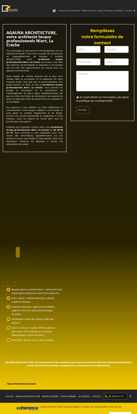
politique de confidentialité (96, 100)
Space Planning (68, 396)
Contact (96, 396)
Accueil (10, 396)
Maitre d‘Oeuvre (50, 396)
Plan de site (115, 407)
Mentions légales (72, 407)
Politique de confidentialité (95, 407)
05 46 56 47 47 (116, 396)
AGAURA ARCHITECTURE (51, 407)
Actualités (84, 396)
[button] (68, 384)
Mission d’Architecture (28, 396)
